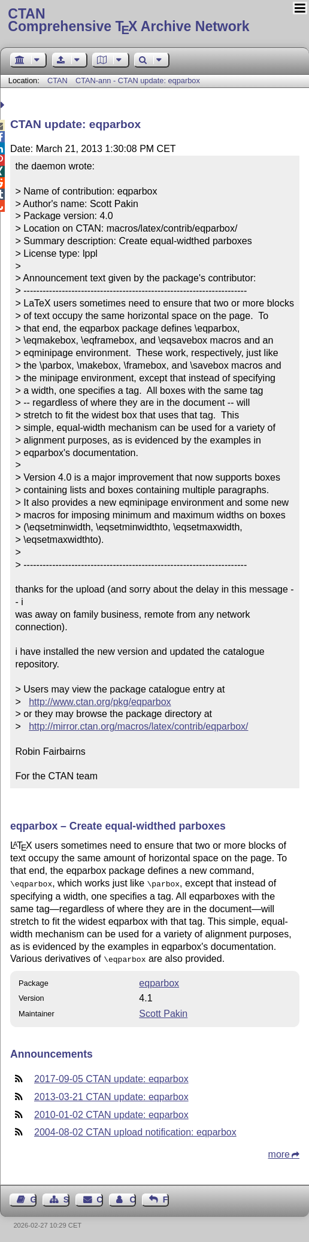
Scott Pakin (163, 1011)
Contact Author (132, 1197)
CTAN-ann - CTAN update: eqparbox (137, 80)
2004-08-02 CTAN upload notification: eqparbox (135, 1130)
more (279, 1152)
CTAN (57, 80)
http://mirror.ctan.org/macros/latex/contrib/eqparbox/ (138, 726)
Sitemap (66, 1197)
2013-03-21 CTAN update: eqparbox (111, 1094)
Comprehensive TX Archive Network (154, 21)
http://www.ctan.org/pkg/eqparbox (100, 702)
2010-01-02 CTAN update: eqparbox (111, 1112)
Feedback (166, 1197)
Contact (99, 1197)
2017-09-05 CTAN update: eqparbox (111, 1076)
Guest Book (34, 1197)
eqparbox (159, 981)
